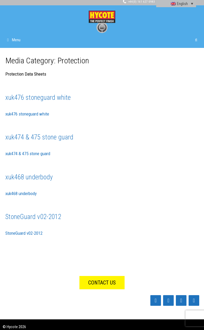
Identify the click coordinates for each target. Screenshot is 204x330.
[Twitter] (181, 300)
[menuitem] (176, 3)
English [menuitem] (182, 4)
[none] (176, 3)
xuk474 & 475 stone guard (39, 137)
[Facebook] (155, 300)
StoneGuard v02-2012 (33, 217)
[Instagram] (194, 300)
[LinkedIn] (168, 300)
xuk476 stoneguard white (38, 97)
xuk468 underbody (29, 177)
